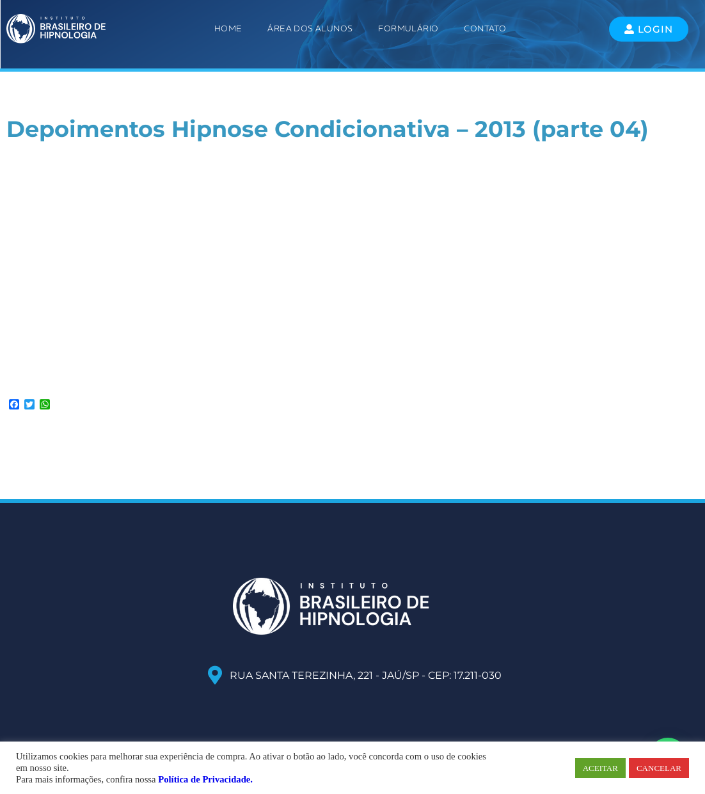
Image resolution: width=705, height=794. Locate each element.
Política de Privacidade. (205, 779)
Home (228, 28)
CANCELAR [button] (659, 768)
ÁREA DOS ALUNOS (309, 28)
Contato (485, 28)
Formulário (408, 28)
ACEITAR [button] (600, 768)
